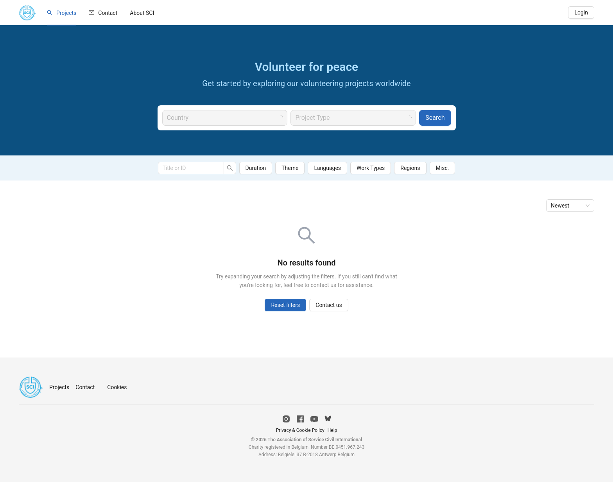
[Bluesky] (327, 419)
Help (332, 430)
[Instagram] (286, 419)
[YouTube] (314, 419)
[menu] (278, 12)
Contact (107, 13)
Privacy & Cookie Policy (300, 430)
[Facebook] (300, 419)
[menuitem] (61, 12)
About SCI (142, 13)
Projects (66, 13)
